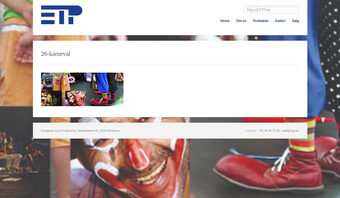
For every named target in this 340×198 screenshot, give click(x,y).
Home (224, 21)
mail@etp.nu (290, 131)
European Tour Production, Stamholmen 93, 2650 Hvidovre (80, 131)
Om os (241, 21)
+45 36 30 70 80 (269, 131)
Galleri (280, 21)
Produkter (261, 21)
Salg (295, 21)
